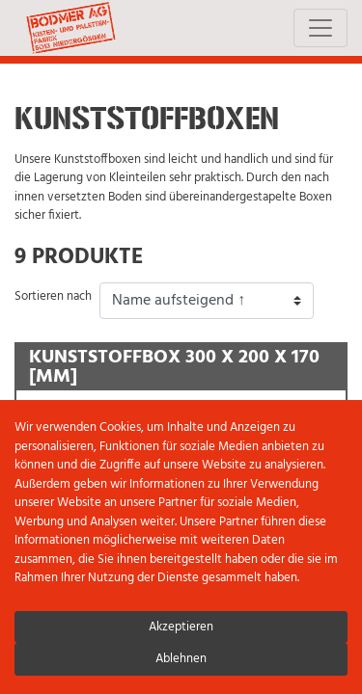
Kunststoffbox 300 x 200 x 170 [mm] (174, 368)
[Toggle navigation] (320, 28)
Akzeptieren (181, 627)
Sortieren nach (53, 297)
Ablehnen (181, 659)
